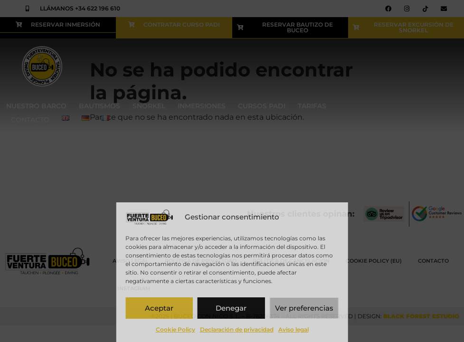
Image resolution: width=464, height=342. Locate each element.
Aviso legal (293, 329)
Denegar (231, 308)
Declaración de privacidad (237, 329)
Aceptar (159, 308)
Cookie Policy (175, 329)
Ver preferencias (304, 308)
